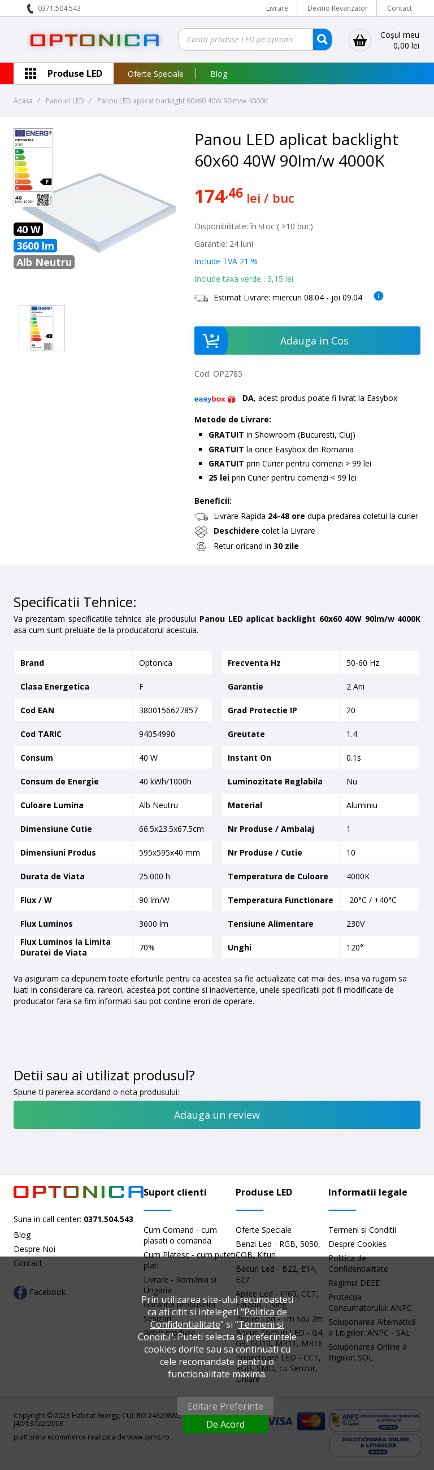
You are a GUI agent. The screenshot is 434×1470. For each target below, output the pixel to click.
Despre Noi (34, 1249)
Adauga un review (217, 1115)
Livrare (277, 8)
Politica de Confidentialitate (218, 1318)
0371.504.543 (59, 8)
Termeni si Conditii (362, 1229)
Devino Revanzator (337, 8)
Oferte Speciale (156, 73)
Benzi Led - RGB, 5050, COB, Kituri (278, 1249)
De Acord (225, 1424)
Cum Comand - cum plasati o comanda (180, 1235)
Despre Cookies (357, 1243)
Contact (399, 8)
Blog (218, 73)
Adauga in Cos (271, 340)
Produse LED (74, 73)
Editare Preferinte (225, 1406)
